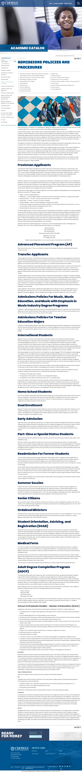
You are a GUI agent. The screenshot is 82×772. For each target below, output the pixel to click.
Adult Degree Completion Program (28, 79)
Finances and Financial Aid (7, 86)
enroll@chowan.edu (38, 149)
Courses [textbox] (2, 59)
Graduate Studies (5, 105)
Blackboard (34, 750)
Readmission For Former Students (59, 79)
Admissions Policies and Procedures (7, 82)
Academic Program (6, 77)
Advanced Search (5, 65)
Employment (17, 767)
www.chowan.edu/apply (48, 240)
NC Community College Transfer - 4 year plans (6, 114)
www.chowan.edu (22, 578)
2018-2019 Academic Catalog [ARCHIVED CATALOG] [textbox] (65, 55)
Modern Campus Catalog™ (53, 771)
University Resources (50, 753)
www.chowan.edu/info (30, 159)
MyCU (46, 750)
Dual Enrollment (24, 83)
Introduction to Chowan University (7, 73)
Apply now (35, 736)
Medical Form (54, 73)
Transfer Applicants (56, 89)
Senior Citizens (55, 83)
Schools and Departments (7, 93)
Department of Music (35, 313)
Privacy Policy (23, 767)
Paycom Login (35, 753)
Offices (60, 750)
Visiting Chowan (58, 3)
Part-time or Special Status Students (60, 77)
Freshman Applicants (25, 87)
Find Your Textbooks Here (7, 117)
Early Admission (24, 85)
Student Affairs (4, 79)
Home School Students (25, 89)
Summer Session (55, 87)
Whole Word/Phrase (6, 63)
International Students (25, 91)
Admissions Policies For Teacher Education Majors (32, 77)
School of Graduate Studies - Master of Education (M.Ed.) (65, 81)
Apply (50, 3)
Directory (3, 110)
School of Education (23, 313)
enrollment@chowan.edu (61, 159)
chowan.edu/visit (22, 151)
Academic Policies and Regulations (6, 89)
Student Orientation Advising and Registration (62, 85)
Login (12, 767)
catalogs (25, 771)
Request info (35, 733)
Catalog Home (4, 68)
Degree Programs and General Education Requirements (6, 97)
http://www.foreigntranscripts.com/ (29, 385)
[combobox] (69, 55)
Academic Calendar (5, 70)
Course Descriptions (6, 108)
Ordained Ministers (56, 75)
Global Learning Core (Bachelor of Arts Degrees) (7, 102)
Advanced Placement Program (27, 81)
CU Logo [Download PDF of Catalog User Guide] (3, 119)
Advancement (62, 753)
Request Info (68, 3)
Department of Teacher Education (62, 329)
